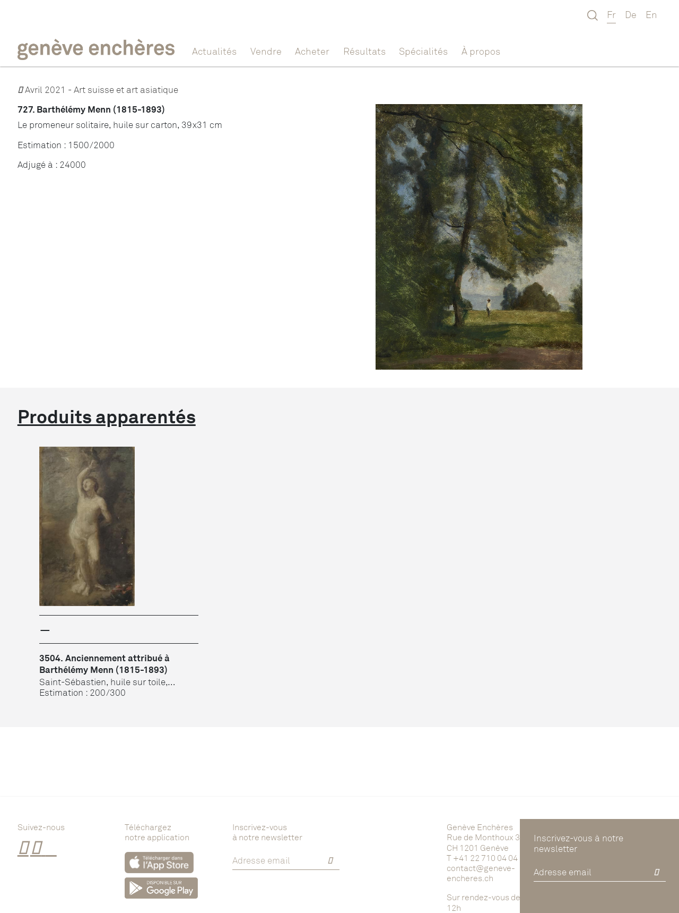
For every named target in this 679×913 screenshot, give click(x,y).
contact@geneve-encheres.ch (481, 873)
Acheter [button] (312, 51)
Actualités (214, 51)
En (651, 14)
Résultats (364, 51)
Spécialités (423, 51)
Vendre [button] (266, 51)
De (631, 14)
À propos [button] (481, 51)
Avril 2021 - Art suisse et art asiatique (98, 89)
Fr (611, 14)
